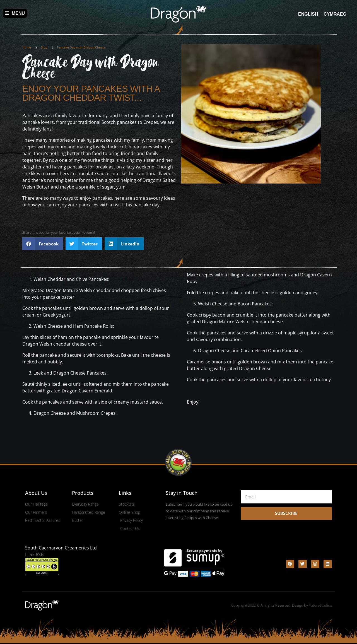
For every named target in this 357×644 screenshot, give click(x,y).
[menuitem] (308, 14)
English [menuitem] (308, 13)
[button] (42, 243)
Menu (15, 13)
